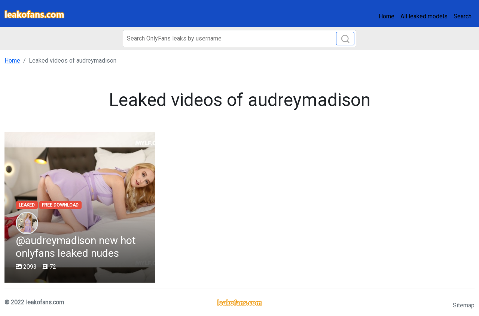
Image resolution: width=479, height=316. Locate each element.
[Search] (239, 38)
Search (463, 16)
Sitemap (464, 305)
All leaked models (424, 16)
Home (386, 16)
